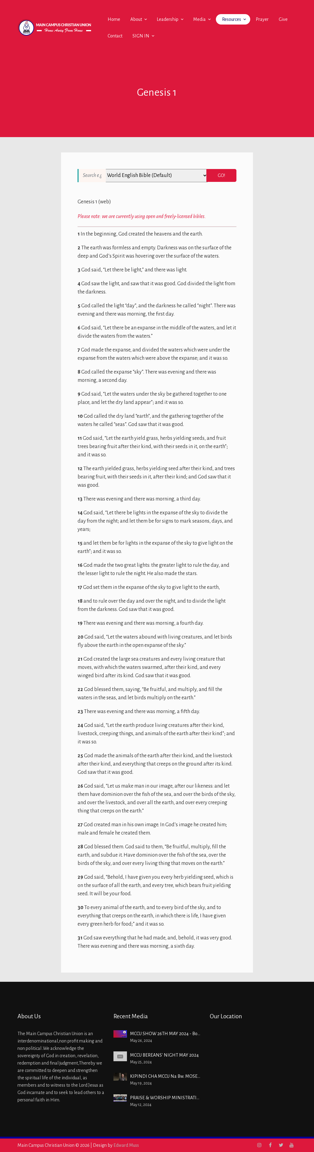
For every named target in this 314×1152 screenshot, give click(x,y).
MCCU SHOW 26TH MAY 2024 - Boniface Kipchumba (181, 1033)
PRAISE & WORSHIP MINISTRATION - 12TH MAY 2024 (184, 1097)
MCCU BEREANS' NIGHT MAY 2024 (164, 1055)
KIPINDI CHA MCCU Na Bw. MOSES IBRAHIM (175, 1076)
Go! (221, 175)
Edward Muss (126, 1145)
